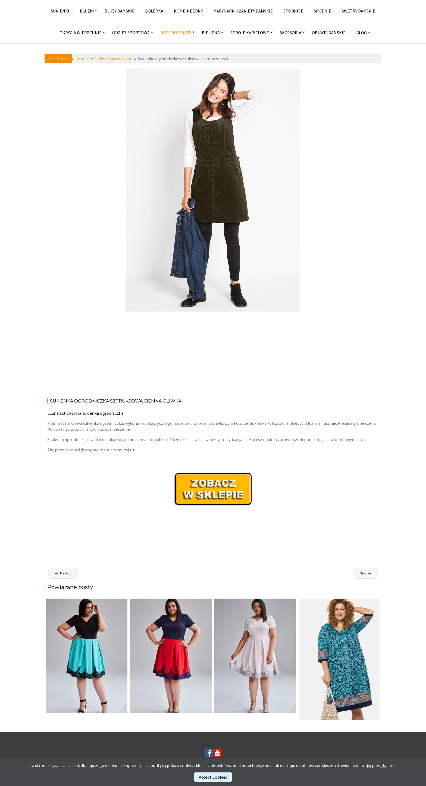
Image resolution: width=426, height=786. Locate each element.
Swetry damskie (358, 11)
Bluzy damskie (119, 11)
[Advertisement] (213, 354)
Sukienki (60, 11)
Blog (361, 32)
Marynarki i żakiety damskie (243, 11)
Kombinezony (188, 11)
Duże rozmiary (175, 32)
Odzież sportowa (131, 32)
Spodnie (322, 11)
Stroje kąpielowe (249, 32)
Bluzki (87, 11)
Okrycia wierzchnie (80, 32)
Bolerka (154, 11)
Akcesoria (290, 32)
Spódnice (293, 11)
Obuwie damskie (329, 32)
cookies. (187, 765)
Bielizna (211, 32)
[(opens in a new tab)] (339, 659)
